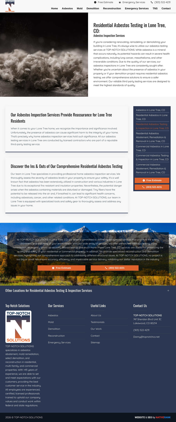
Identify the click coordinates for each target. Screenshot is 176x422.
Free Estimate (152, 180)
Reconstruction (56, 335)
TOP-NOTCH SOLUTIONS (147, 315)
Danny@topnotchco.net (146, 336)
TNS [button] (155, 8)
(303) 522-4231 (152, 187)
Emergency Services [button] (137, 8)
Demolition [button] (93, 8)
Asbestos (53, 315)
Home (54, 8)
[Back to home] (9, 6)
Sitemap (95, 342)
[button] (132, 2)
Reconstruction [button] (112, 8)
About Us (96, 315)
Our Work (96, 328)
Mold (51, 322)
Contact (166, 8)
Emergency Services (59, 342)
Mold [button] (80, 8)
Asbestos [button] (67, 8)
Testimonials (97, 322)
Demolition (54, 328)
